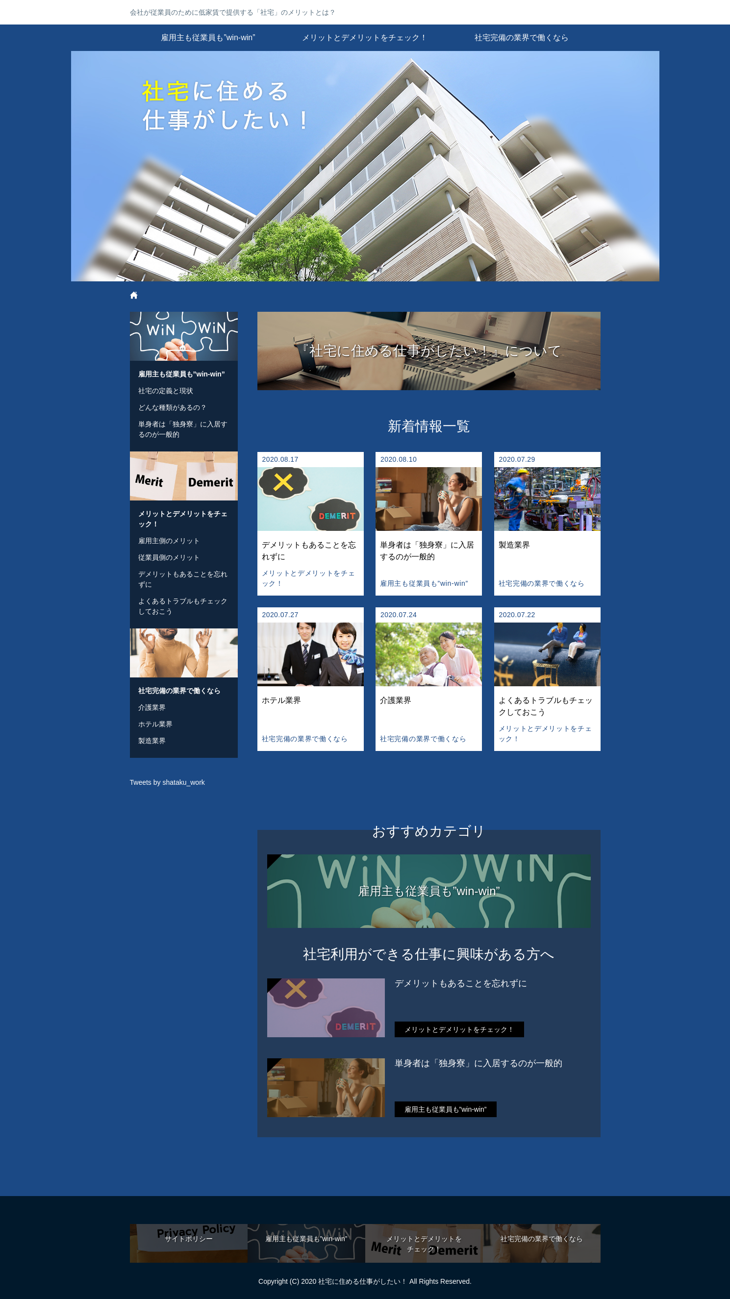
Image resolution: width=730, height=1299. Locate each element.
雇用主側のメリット (169, 541)
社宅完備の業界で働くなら (522, 37)
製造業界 (152, 741)
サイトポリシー (189, 1239)
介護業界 (152, 707)
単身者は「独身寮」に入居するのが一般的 (478, 1063)
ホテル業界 (155, 724)
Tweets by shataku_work (167, 782)
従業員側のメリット (169, 557)
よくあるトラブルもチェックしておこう (182, 606)
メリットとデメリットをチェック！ (365, 37)
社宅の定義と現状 (165, 391)
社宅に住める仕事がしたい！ (365, 166)
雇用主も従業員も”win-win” (208, 37)
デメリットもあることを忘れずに (461, 983)
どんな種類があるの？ (172, 407)
